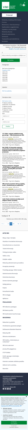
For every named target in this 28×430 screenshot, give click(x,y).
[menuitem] (11, 20)
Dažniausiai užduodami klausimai (12, 329)
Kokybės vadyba (7, 259)
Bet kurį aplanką (6, 91)
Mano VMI (13, 387)
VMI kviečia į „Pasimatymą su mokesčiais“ (11, 341)
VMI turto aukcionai (8, 345)
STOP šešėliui (6, 352)
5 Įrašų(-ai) (6, 216)
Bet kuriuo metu (6, 101)
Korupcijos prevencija (8, 266)
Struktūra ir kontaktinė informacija (12, 241)
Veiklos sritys (6, 256)
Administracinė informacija (10, 273)
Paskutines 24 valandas (8, 105)
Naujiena (6, 70)
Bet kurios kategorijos (8, 68)
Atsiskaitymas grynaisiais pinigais (12, 326)
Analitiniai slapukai (6, 415)
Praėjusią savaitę (7, 106)
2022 (4, 74)
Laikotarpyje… (6, 112)
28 (11, 224)
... (5, 224)
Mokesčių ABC (7, 333)
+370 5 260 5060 (7, 380)
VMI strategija (6, 295)
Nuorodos (5, 369)
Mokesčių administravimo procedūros (13, 263)
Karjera (5, 288)
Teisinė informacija (8, 249)
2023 (4, 77)
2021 (4, 72)
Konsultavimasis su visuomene (11, 245)
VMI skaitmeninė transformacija (11, 314)
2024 (4, 76)
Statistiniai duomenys (9, 277)
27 (8, 224)
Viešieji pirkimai (7, 284)
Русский (16, 49)
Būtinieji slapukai (6, 408)
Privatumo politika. (15, 406)
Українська (22, 49)
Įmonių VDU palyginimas (9, 349)
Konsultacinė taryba (8, 291)
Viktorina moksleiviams (9, 336)
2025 (4, 79)
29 (13, 224)
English (11, 49)
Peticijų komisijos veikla (9, 252)
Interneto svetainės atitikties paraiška (13, 361)
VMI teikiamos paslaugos (10, 307)
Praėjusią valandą (7, 103)
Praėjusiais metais (7, 110)
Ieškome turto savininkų (9, 365)
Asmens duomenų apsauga (10, 281)
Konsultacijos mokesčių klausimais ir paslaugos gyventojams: (13, 377)
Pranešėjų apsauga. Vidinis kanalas (12, 270)
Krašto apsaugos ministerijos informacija (11, 357)
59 (18, 224)
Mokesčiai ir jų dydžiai (9, 322)
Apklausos (5, 298)
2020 (4, 81)
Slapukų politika (5, 406)
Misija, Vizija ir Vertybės (9, 238)
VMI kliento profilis (8, 310)
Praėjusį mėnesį (6, 108)
